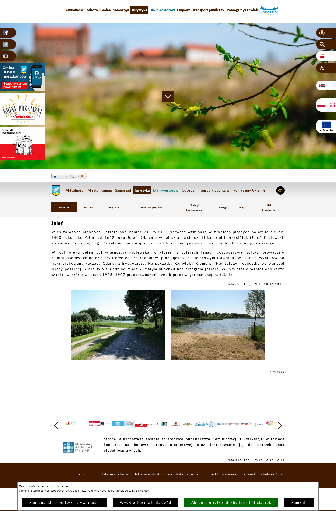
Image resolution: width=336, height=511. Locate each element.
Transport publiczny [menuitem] (208, 9)
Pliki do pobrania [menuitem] (268, 208)
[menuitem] (162, 10)
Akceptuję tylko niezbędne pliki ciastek (231, 502)
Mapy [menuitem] (242, 208)
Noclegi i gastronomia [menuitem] (195, 208)
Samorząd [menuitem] (121, 9)
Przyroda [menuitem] (113, 208)
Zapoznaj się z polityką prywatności (64, 502)
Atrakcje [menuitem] (64, 208)
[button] (326, 33)
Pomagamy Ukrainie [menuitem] (243, 9)
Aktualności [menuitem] (74, 9)
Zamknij (299, 502)
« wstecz (276, 373)
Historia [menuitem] (88, 208)
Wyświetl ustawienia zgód (145, 502)
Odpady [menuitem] (183, 9)
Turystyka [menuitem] (139, 9)
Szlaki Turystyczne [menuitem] (151, 208)
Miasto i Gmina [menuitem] (99, 9)
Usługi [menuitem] (224, 208)
